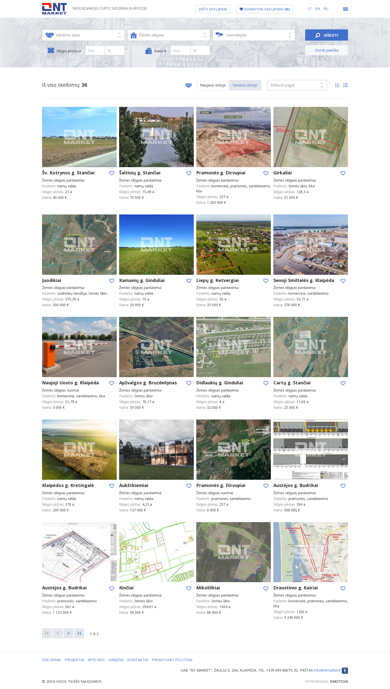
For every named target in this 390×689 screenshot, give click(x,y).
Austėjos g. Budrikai (295, 485)
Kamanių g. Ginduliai (142, 280)
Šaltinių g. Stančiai (139, 173)
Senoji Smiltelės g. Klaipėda (303, 280)
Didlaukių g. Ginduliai (219, 383)
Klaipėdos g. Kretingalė (68, 485)
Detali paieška (327, 50)
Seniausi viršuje (245, 85)
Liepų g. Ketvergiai (217, 280)
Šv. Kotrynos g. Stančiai (68, 173)
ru (326, 8)
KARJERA (116, 659)
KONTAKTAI (137, 659)
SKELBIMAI (51, 659)
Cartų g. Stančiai (292, 383)
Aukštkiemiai (133, 485)
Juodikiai (51, 280)
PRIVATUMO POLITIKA (172, 659)
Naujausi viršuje (213, 85)
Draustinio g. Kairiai (295, 588)
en (318, 8)
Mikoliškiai (208, 588)
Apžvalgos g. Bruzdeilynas (148, 383)
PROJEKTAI (74, 659)
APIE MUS (96, 659)
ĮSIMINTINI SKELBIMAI (265, 8)
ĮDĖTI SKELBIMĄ (213, 8)
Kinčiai (126, 588)
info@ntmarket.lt (327, 670)
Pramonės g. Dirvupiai (220, 173)
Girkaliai (282, 173)
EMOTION (339, 681)
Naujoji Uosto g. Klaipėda (70, 383)
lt (310, 8)
